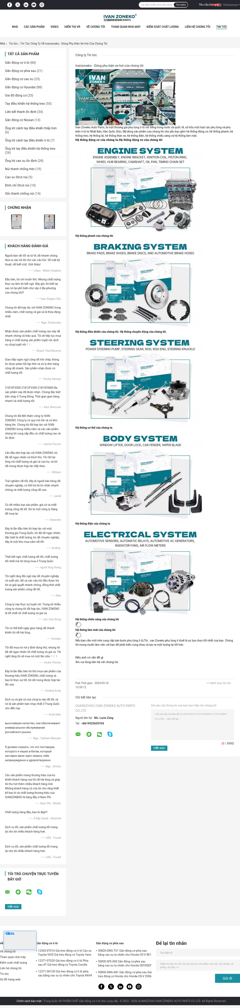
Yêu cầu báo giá (209, 4)
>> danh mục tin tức (218, 683)
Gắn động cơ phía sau (20, 71)
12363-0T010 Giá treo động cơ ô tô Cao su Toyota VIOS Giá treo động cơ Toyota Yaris (64, 952)
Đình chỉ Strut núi (17, 185)
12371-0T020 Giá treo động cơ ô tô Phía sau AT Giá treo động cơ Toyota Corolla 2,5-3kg (63, 963)
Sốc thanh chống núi (19, 193)
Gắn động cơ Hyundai (20, 87)
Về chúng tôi (95, 26)
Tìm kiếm (181, 4)
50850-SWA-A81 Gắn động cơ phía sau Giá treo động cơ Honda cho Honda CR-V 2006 (125, 974)
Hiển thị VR (72, 26)
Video (54, 26)
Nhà (15, 26)
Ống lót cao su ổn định (21, 161)
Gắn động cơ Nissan (19, 120)
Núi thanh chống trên (20, 169)
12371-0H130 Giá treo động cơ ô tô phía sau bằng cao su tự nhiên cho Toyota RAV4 (65, 973)
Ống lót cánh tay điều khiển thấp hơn (31, 128)
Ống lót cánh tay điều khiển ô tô (27, 140)
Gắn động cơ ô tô (17, 63)
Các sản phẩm (34, 26)
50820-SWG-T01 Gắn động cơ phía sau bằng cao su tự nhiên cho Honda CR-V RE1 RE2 (124, 953)
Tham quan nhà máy (126, 26)
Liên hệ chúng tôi (197, 26)
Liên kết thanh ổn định (20, 112)
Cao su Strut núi (16, 177)
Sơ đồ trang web (10, 979)
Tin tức (221, 26)
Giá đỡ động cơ (16, 95)
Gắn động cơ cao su (19, 79)
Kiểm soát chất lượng (163, 26)
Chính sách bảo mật (29, 1001)
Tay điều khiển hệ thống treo (25, 104)
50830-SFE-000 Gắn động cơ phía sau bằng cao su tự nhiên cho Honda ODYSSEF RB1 (125, 964)
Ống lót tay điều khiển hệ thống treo (30, 148)
